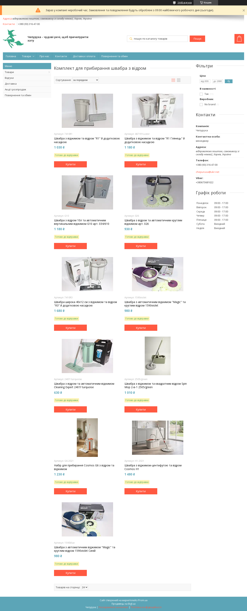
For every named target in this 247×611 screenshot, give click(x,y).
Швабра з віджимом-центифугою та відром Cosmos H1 (153, 467)
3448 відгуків (185, 2)
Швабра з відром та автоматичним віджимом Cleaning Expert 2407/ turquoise (84, 385)
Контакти (61, 56)
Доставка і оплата (84, 56)
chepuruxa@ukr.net (207, 172)
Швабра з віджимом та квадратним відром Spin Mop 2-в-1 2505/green (155, 385)
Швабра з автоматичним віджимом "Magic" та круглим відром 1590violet (155, 303)
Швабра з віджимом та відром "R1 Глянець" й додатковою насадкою (154, 140)
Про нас (44, 56)
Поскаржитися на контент (113, 607)
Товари (26, 56)
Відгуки (9, 78)
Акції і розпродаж (15, 89)
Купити (70, 164)
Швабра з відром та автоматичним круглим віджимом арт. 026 (153, 222)
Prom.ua (142, 600)
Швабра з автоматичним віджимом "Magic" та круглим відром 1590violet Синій (84, 549)
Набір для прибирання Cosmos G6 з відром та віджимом (84, 467)
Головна (11, 56)
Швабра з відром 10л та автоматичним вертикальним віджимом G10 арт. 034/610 (81, 222)
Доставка (11, 83)
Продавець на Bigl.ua (123, 603)
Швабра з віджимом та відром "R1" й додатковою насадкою (87, 140)
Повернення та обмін (114, 56)
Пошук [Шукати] (197, 38)
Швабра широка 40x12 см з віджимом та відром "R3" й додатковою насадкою (85, 303)
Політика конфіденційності (146, 607)
